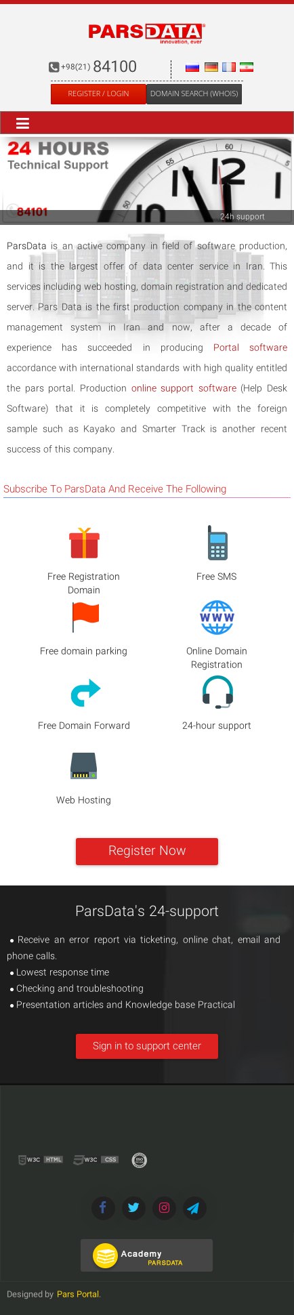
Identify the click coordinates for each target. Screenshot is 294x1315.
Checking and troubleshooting (77, 989)
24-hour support (216, 726)
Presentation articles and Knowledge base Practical (122, 1005)
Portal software (250, 348)
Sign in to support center (147, 1046)
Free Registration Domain (83, 584)
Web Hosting (83, 801)
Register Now (147, 851)
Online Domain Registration (216, 658)
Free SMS (216, 577)
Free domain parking (83, 652)
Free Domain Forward (84, 726)
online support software (183, 389)
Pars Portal (78, 1295)
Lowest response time (59, 973)
